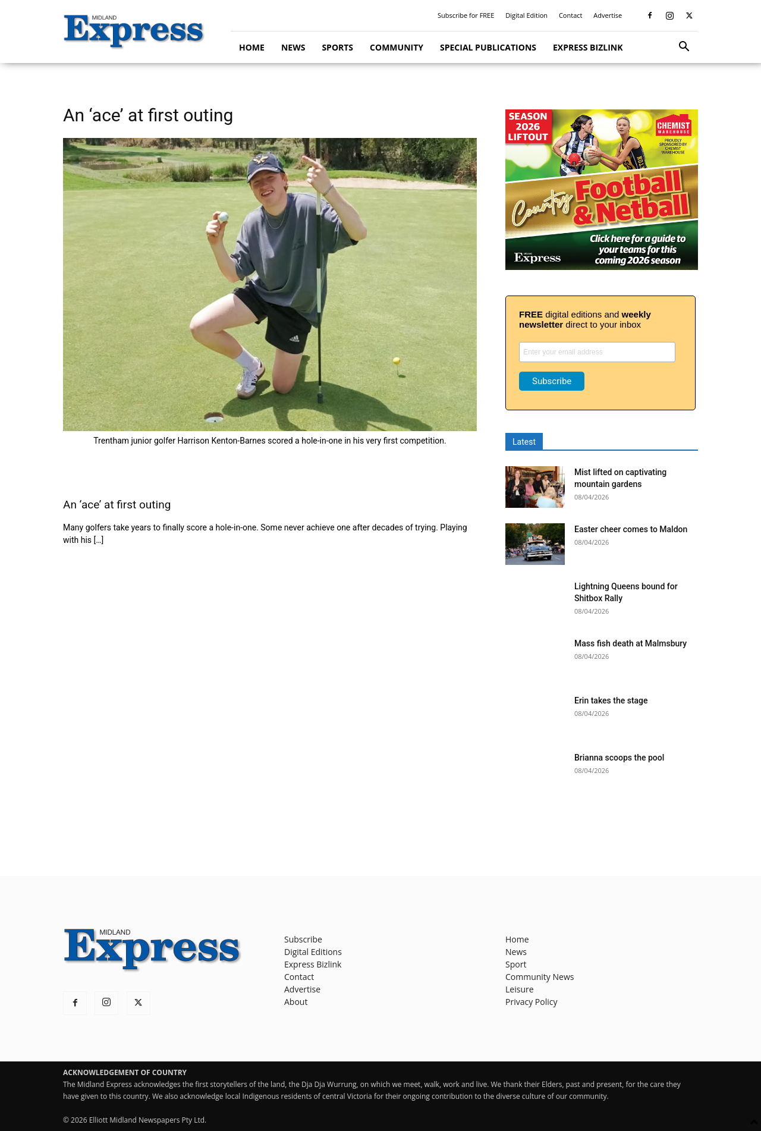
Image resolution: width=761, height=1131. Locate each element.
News (293, 47)
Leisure (519, 989)
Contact (571, 15)
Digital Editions (313, 951)
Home (252, 47)
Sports (337, 47)
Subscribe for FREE (466, 15)
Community (396, 47)
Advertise (607, 15)
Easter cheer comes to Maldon (630, 529)
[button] (683, 48)
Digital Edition (526, 15)
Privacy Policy (531, 1001)
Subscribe (303, 939)
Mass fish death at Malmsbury (630, 643)
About (295, 1001)
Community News (539, 976)
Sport (515, 964)
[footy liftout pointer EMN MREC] (601, 266)
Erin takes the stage (611, 700)
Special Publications (488, 47)
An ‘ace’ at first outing (117, 504)
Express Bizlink (587, 47)
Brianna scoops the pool (619, 757)
